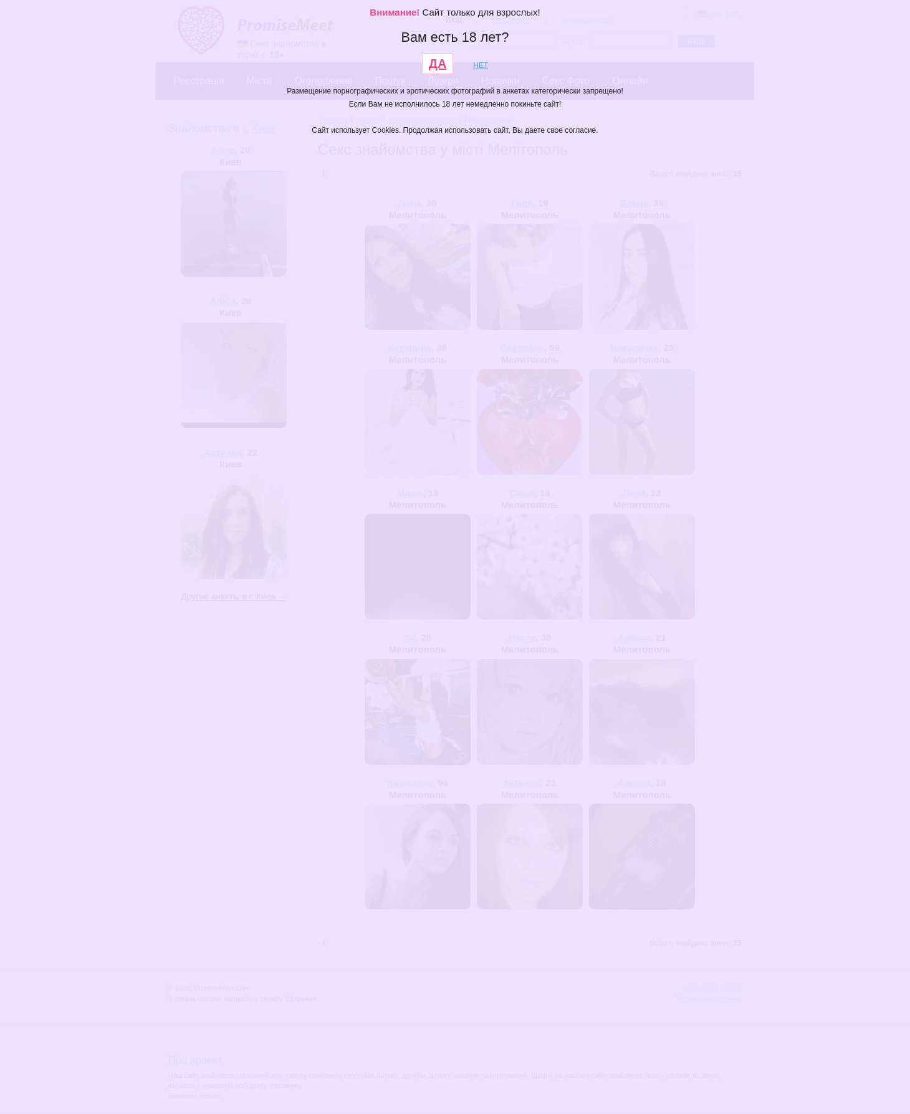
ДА (438, 63)
